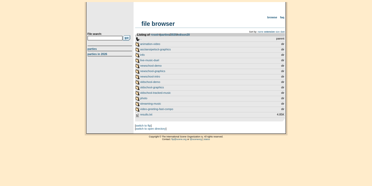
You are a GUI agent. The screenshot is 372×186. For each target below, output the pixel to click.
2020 (173, 34)
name (261, 31)
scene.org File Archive (110, 18)
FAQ (282, 17)
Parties (92, 48)
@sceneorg (196, 139)
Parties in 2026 (97, 54)
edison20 (183, 34)
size (278, 31)
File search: (95, 34)
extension (269, 31)
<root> (155, 34)
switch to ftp (143, 125)
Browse (272, 17)
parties (164, 34)
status (207, 139)
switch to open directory (151, 128)
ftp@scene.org (179, 139)
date (282, 31)
